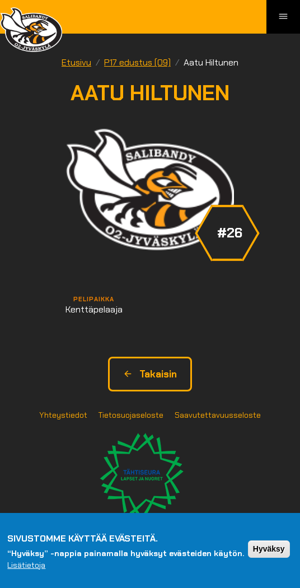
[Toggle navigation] (283, 17)
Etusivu (76, 62)
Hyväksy (269, 548)
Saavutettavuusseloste (218, 415)
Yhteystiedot (63, 415)
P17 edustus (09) (137, 62)
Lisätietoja (26, 565)
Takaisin (150, 374)
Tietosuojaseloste (131, 415)
